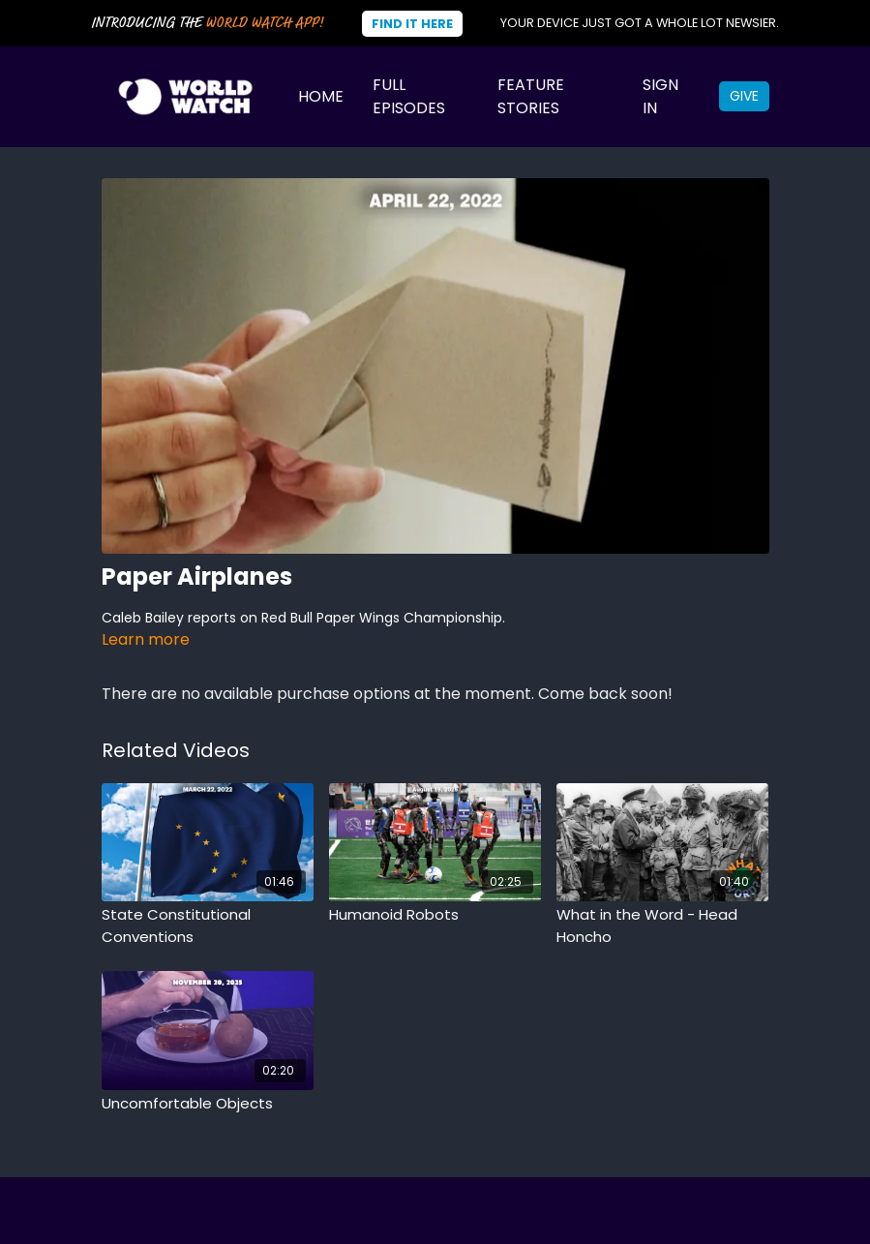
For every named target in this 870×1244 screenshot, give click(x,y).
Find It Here (412, 23)
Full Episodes (409, 96)
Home (321, 96)
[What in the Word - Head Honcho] (662, 926)
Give (744, 96)
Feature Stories (530, 96)
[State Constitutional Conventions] (208, 926)
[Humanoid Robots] (435, 915)
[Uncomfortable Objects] (208, 1104)
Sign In (660, 96)
